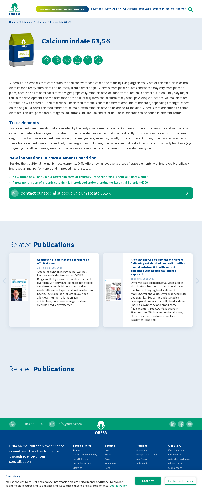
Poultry (109, 450)
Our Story (158, 9)
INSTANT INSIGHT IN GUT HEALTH (62, 9)
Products (39, 22)
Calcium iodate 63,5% (59, 22)
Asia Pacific (142, 463)
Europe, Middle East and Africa (147, 457)
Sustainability (112, 9)
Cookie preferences (180, 481)
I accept (148, 481)
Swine (108, 454)
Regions (170, 9)
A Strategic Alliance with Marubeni (179, 461)
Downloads (145, 9)
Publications (130, 9)
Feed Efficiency (81, 459)
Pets (107, 467)
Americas (141, 450)
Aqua (107, 459)
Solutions (97, 9)
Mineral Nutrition (82, 463)
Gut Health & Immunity (85, 454)
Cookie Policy (118, 485)
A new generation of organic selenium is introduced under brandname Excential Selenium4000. (80, 182)
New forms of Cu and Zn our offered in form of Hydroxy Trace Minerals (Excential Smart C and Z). (82, 177)
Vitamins (77, 467)
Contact (181, 9)
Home (12, 22)
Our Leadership (176, 450)
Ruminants (110, 463)
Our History (174, 454)
